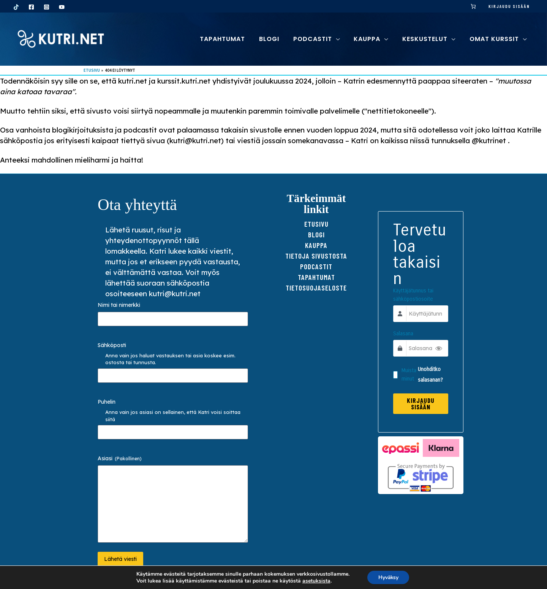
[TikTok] (16, 7)
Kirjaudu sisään (509, 6)
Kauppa (316, 245)
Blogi (316, 234)
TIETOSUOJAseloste (316, 287)
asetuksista (315, 580)
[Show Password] (438, 349)
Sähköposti (112, 345)
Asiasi (120, 458)
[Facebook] (31, 7)
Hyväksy (388, 577)
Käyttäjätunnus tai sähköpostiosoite (414, 295)
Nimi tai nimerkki (119, 305)
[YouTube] (62, 7)
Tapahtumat (316, 277)
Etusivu (316, 223)
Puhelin (106, 401)
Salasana (404, 334)
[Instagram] (46, 7)
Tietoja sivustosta (316, 255)
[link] (473, 6)
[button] (342, 39)
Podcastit (316, 266)
